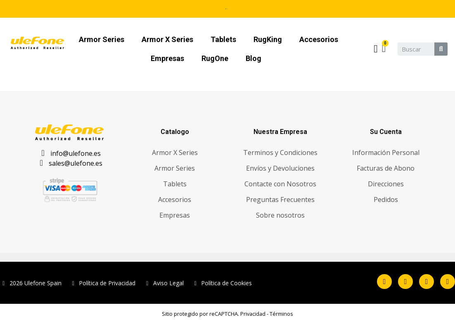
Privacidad (252, 313)
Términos (281, 313)
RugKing (268, 39)
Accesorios (318, 39)
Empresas (167, 58)
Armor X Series (167, 39)
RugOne (214, 58)
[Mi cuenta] (375, 49)
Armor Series (101, 39)
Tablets (223, 39)
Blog (253, 58)
